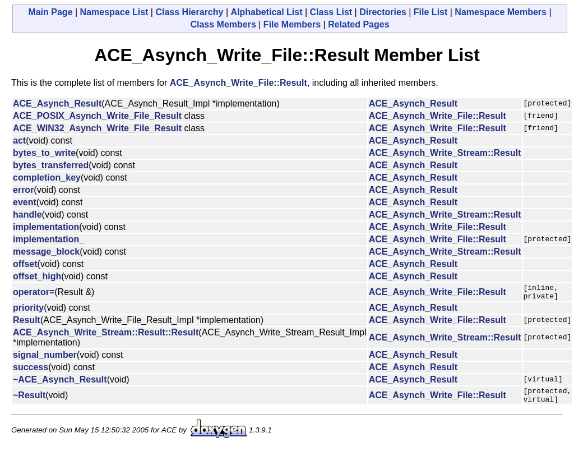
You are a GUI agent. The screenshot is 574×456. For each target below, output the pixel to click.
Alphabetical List (266, 12)
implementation (46, 227)
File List (430, 12)
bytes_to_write (44, 153)
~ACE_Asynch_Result (60, 383)
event (24, 202)
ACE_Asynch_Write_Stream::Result (445, 153)
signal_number (45, 358)
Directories (382, 12)
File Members (292, 24)
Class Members (223, 24)
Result (26, 323)
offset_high (37, 276)
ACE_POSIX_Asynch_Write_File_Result (97, 116)
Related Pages (358, 24)
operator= (33, 293)
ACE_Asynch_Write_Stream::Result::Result (105, 335)
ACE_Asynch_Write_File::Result (238, 82)
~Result (29, 400)
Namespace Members (501, 12)
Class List (331, 12)
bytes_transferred (51, 165)
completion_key (47, 177)
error (23, 190)
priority (28, 311)
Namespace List (114, 12)
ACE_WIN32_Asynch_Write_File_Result (97, 128)
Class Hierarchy (189, 12)
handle (27, 214)
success (30, 370)
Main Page (50, 12)
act (19, 140)
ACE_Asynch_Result (57, 103)
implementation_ (48, 239)
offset (25, 264)
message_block (46, 251)
